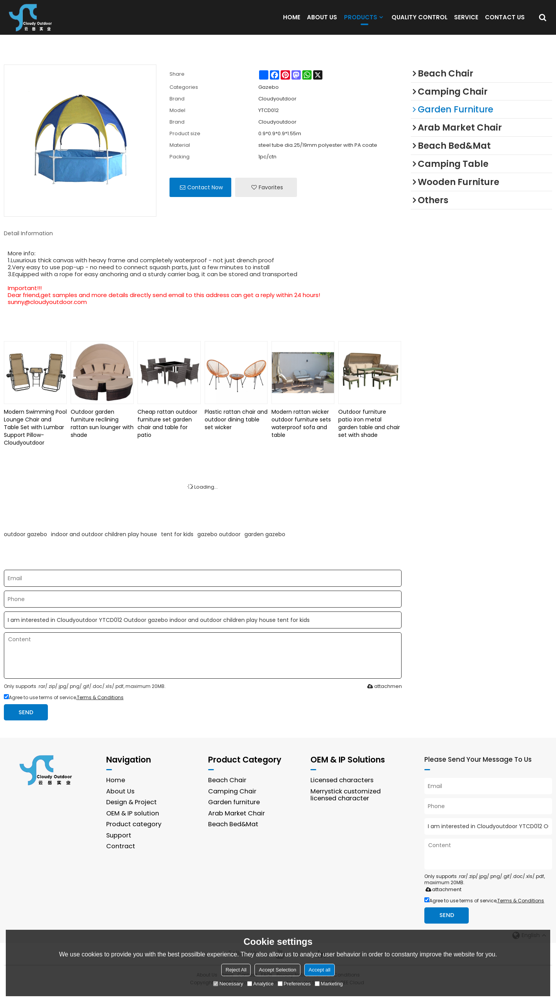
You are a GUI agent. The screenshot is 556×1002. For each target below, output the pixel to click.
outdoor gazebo (25, 544)
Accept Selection (277, 970)
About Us (120, 801)
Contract (120, 856)
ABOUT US (322, 22)
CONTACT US (505, 22)
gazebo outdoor (219, 544)
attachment (384, 696)
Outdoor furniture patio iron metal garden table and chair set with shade (369, 432)
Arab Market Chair (236, 823)
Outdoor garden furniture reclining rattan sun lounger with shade (102, 432)
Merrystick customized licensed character (346, 805)
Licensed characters (342, 789)
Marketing (329, 984)
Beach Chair (227, 789)
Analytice (260, 984)
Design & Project (132, 811)
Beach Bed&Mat (233, 834)
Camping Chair (232, 801)
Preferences (294, 984)
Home (115, 789)
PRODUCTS (360, 24)
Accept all (319, 970)
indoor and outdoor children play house (104, 544)
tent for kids (177, 544)
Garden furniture (234, 811)
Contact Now (205, 196)
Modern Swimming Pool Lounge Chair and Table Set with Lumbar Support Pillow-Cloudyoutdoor (35, 436)
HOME (291, 22)
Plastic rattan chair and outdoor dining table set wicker (236, 428)
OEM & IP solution (132, 823)
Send (26, 722)
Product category (134, 834)
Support (119, 845)
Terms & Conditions (100, 707)
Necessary (228, 984)
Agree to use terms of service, (64, 707)
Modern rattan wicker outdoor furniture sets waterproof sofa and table (301, 432)
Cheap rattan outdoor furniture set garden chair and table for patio (167, 432)
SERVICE (466, 22)
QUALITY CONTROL (420, 22)
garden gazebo (264, 544)
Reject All (235, 970)
